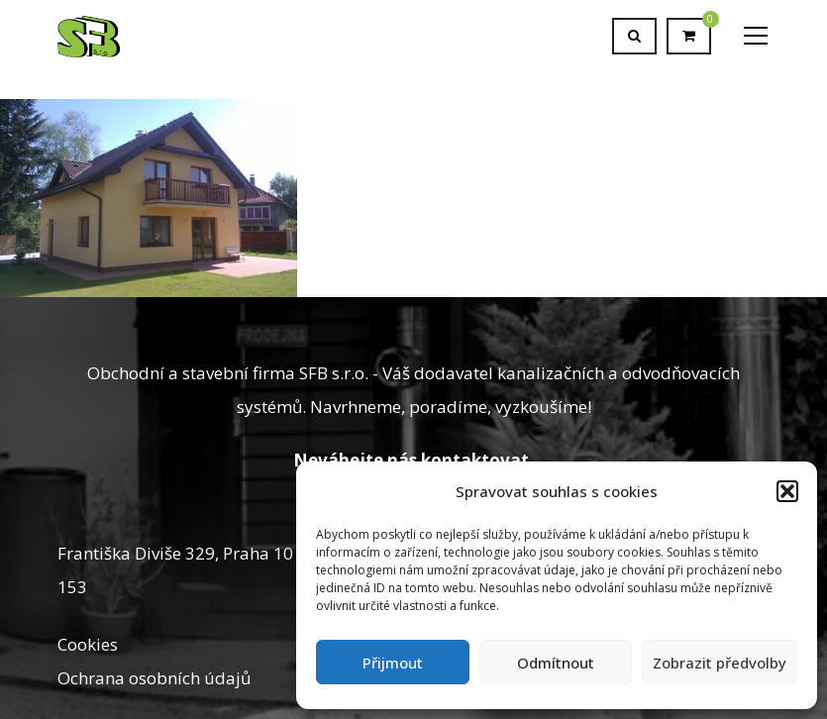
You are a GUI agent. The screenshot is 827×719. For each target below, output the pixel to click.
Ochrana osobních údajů (154, 678)
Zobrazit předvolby (719, 662)
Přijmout (392, 662)
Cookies (87, 644)
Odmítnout (555, 662)
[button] (787, 491)
